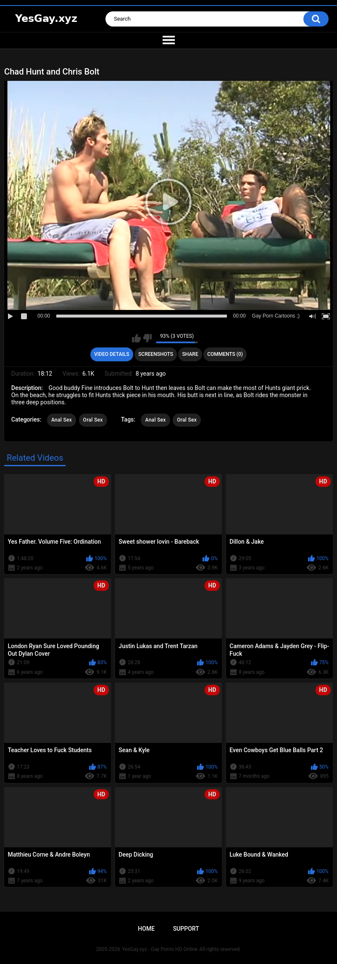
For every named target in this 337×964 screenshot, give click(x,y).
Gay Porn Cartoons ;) (276, 316)
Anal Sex (61, 420)
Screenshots (155, 354)
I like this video (136, 338)
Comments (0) (225, 354)
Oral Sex (93, 420)
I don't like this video (147, 338)
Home (146, 928)
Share (190, 354)
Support (186, 928)
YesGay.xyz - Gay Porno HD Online (159, 949)
